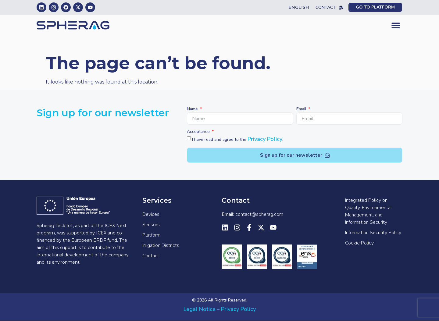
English (298, 7)
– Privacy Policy (236, 309)
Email (302, 109)
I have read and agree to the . (237, 139)
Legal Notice (200, 309)
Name (193, 109)
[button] (395, 25)
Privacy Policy (265, 139)
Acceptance (199, 132)
